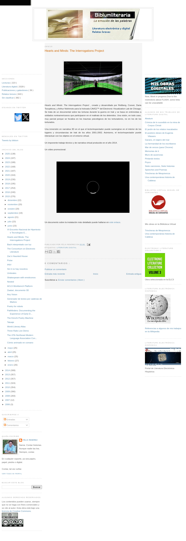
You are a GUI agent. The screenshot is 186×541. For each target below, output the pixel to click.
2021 (7, 171)
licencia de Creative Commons (16, 511)
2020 (7, 175)
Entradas (9, 419)
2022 (7, 166)
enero (11, 365)
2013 (7, 374)
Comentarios (11, 425)
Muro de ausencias (154, 155)
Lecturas (6, 83)
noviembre (13, 204)
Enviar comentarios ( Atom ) (71, 280)
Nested (10, 281)
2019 (7, 179)
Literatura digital (10, 86)
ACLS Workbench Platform (19, 286)
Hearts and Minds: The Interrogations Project (74, 50)
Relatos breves (9, 94)
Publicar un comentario (56, 269)
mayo (10, 348)
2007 (7, 400)
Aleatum (149, 118)
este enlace (114, 222)
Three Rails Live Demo (18, 330)
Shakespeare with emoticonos (21, 277)
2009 (7, 391)
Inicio (95, 274)
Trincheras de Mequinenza (157, 173)
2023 (7, 162)
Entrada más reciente (55, 274)
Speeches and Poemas (156, 169)
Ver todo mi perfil (12, 474)
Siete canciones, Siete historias (160, 166)
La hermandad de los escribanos (160, 143)
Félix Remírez (30, 440)
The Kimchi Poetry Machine (20, 318)
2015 (7, 196)
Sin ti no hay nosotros (17, 269)
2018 (7, 183)
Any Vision (12, 294)
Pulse (9, 260)
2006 (7, 404)
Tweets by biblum (10, 140)
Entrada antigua (133, 274)
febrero (11, 360)
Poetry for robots (15, 306)
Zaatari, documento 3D (18, 290)
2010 (7, 387)
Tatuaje (10, 322)
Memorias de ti (152, 151)
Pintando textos (152, 158)
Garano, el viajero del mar (157, 140)
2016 (7, 192)
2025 (7, 153)
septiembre (13, 213)
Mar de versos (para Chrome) (159, 147)
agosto (11, 217)
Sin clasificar (8, 97)
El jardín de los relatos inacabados (161, 129)
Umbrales (11, 273)
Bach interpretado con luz (19, 244)
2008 (7, 396)
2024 (7, 158)
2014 (7, 370)
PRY (9, 264)
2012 (7, 378)
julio (10, 221)
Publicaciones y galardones (15, 90)
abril (10, 352)
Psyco (148, 162)
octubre (11, 209)
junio (10, 225)
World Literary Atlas (16, 326)
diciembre (13, 200)
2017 (7, 188)
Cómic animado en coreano (20, 342)
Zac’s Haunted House (17, 256)
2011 (7, 383)
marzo (11, 356)
